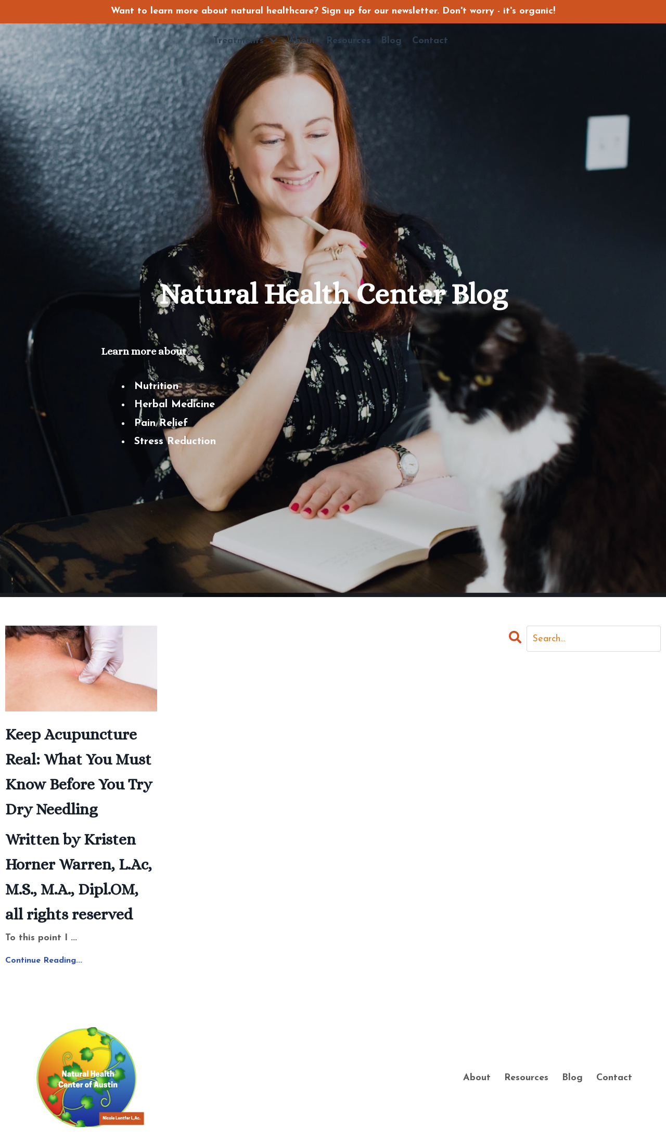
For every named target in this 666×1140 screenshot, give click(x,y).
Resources (348, 41)
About (302, 41)
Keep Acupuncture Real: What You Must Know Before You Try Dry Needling (78, 772)
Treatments (245, 40)
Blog (391, 41)
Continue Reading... (43, 960)
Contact (430, 41)
